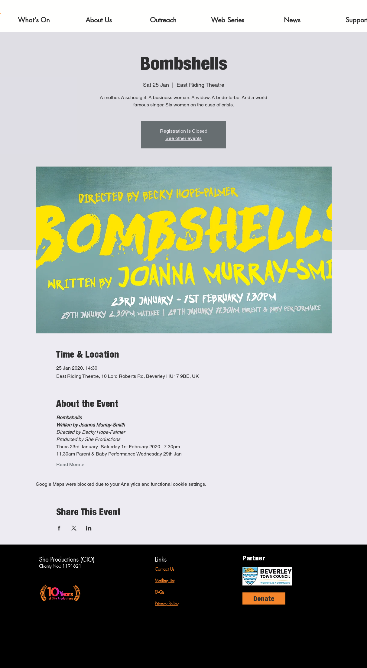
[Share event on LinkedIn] (89, 528)
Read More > (70, 464)
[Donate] (263, 598)
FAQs (159, 592)
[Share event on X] (74, 528)
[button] (34, 20)
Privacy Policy (166, 603)
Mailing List (164, 580)
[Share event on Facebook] (59, 528)
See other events (183, 138)
